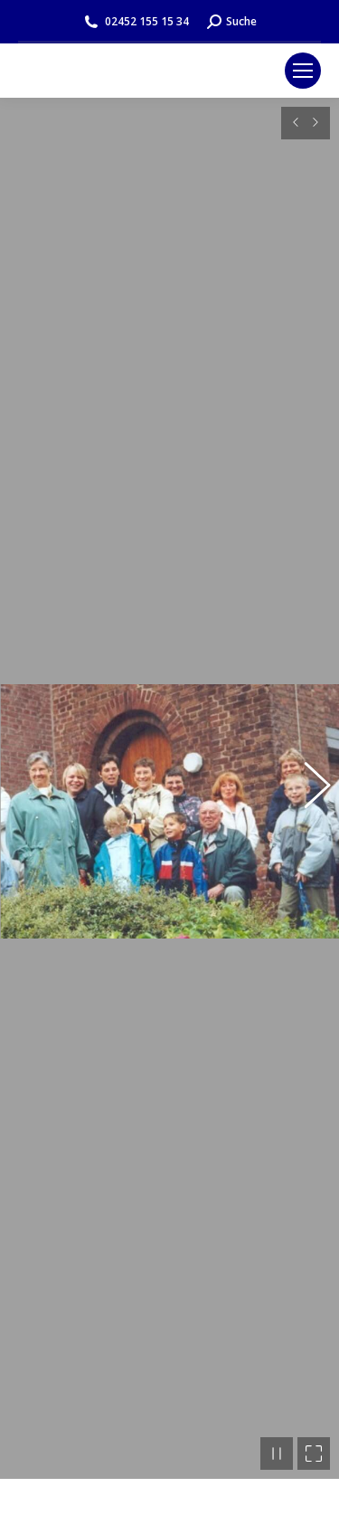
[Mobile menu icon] (303, 70)
